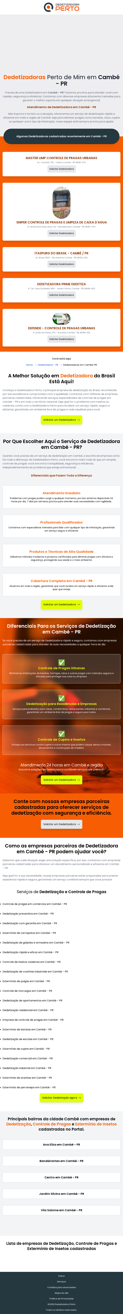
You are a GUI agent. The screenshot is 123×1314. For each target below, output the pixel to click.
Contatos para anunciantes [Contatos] (61, 1287)
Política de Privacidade (61, 1298)
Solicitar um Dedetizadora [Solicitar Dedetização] (61, 780)
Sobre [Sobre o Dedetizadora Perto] (61, 1276)
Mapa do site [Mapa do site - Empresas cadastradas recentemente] (61, 1293)
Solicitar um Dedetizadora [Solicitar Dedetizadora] (61, 420)
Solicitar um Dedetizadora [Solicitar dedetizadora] (61, 824)
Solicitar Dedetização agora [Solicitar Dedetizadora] (61, 1098)
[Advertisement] (61, 38)
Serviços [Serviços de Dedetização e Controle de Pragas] (61, 1281)
